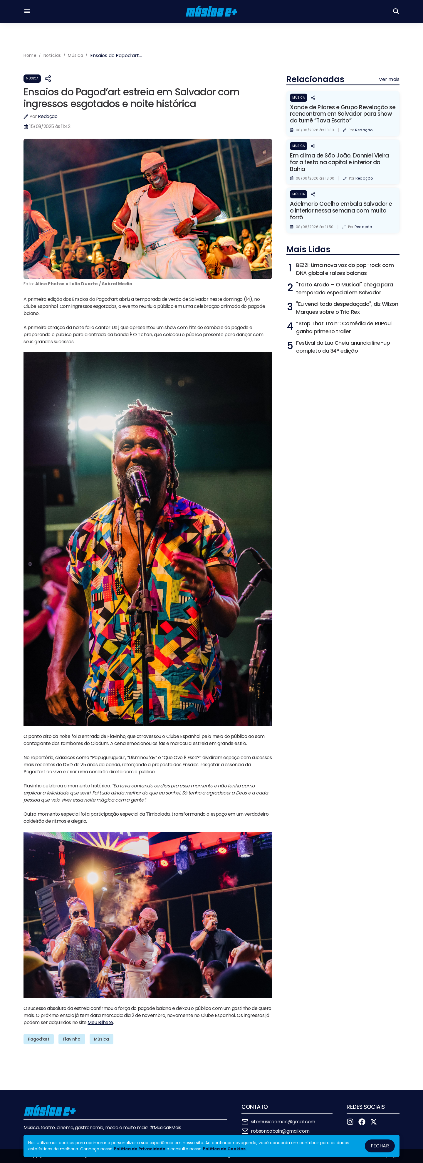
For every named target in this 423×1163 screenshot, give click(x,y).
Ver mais (389, 79)
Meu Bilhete (100, 1022)
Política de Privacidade (139, 1149)
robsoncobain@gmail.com (280, 1131)
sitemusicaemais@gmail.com (283, 1121)
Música (32, 78)
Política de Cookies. (225, 1149)
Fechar (380, 1145)
